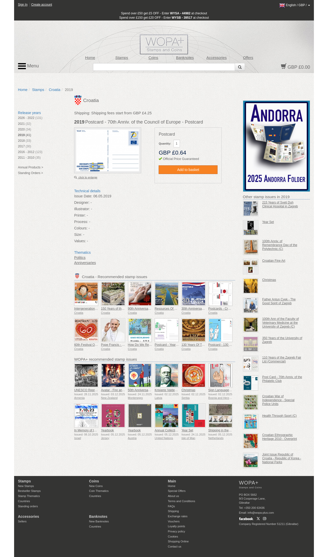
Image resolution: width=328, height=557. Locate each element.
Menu (28, 66)
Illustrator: (82, 209)
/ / (294, 5)
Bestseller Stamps (29, 490)
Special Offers (177, 490)
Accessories (216, 58)
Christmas (188, 390)
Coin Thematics (99, 490)
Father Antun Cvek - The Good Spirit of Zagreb (279, 301)
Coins (153, 58)
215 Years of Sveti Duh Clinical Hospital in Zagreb (280, 204)
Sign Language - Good (223, 390)
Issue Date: (83, 196)
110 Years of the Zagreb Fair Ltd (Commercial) (281, 359)
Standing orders (28, 506)
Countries (24, 501)
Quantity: (165, 143)
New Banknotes (99, 521)
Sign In (22, 4)
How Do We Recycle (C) (144, 345)
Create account (41, 4)
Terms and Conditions (181, 501)
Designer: (81, 202)
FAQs (171, 506)
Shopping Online (178, 541)
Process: (81, 222)
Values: (80, 241)
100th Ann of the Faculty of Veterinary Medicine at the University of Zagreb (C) (280, 322)
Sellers (22, 521)
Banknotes (185, 58)
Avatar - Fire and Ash (115, 390)
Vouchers (174, 521)
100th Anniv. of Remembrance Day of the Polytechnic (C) (279, 245)
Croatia (54, 90)
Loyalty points (176, 526)
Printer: (80, 215)
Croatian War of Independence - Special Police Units (278, 400)
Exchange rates (177, 516)
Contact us (174, 546)
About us (173, 496)
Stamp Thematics (29, 496)
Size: (78, 234)
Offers (248, 58)
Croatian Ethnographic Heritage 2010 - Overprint (279, 437)
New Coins (96, 486)
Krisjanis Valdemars (168, 390)
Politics (79, 258)
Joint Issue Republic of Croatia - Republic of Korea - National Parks (281, 458)
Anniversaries (85, 263)
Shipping (173, 511)
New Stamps (26, 486)
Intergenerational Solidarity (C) (95, 308)
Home (90, 58)
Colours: (80, 228)
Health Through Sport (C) (279, 416)
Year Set (187, 430)
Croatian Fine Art (273, 260)
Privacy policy (176, 531)
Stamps (121, 58)
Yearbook (107, 430)
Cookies (173, 536)
